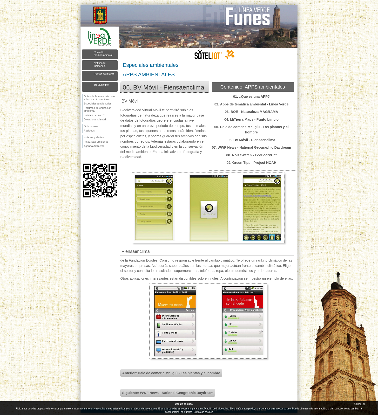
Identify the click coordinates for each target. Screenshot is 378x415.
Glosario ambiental (95, 119)
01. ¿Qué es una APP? (251, 96)
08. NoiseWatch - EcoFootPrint (251, 155)
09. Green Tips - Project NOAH (252, 163)
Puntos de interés (104, 73)
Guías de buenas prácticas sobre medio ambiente (99, 98)
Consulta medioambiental (103, 53)
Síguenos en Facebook (85, 156)
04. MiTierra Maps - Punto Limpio (251, 119)
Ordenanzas (91, 126)
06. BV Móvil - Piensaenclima (251, 140)
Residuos (89, 130)
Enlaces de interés (95, 115)
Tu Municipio (101, 84)
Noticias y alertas (94, 137)
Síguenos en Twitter (92, 156)
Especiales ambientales (98, 103)
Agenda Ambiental (94, 146)
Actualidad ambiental (96, 141)
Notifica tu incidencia (100, 64)
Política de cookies (203, 412)
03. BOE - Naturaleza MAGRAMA (251, 112)
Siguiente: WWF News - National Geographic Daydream (167, 393)
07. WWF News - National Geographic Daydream (251, 147)
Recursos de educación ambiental (97, 109)
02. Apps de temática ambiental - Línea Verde (251, 104)
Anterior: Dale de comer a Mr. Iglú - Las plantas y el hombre (171, 373)
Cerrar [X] (359, 404)
